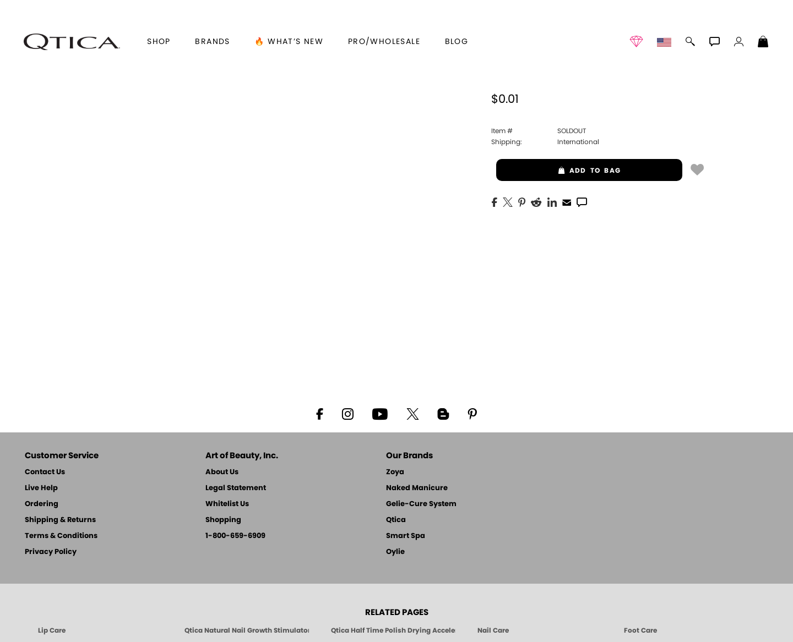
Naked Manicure (417, 488)
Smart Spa (405, 536)
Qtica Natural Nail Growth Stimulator (246, 630)
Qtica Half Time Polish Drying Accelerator (393, 630)
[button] (72, 42)
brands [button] (212, 42)
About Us (221, 472)
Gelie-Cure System (421, 504)
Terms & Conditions (61, 536)
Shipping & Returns (60, 520)
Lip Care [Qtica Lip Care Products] (52, 630)
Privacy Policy (51, 552)
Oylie (395, 552)
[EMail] (567, 201)
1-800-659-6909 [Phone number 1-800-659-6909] (235, 536)
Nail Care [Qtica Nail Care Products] (493, 630)
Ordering (41, 504)
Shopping (223, 520)
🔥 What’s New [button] (288, 42)
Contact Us (45, 472)
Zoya (395, 472)
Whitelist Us (227, 504)
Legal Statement (235, 488)
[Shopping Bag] (763, 43)
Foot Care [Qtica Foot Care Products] (640, 630)
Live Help (41, 488)
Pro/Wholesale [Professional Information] (384, 42)
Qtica (396, 520)
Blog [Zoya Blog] (457, 42)
